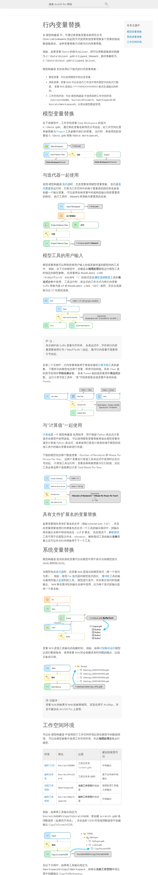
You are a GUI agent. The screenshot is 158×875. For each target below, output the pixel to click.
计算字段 (103, 361)
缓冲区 (106, 571)
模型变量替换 (134, 31)
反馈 (61, 575)
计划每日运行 (107, 643)
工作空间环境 (134, 41)
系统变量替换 (134, 36)
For (70, 571)
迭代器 (66, 182)
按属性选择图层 (101, 274)
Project (61, 129)
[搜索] (106, 4)
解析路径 (114, 528)
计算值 (47, 431)
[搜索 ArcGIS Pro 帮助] (76, 4)
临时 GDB (49, 759)
